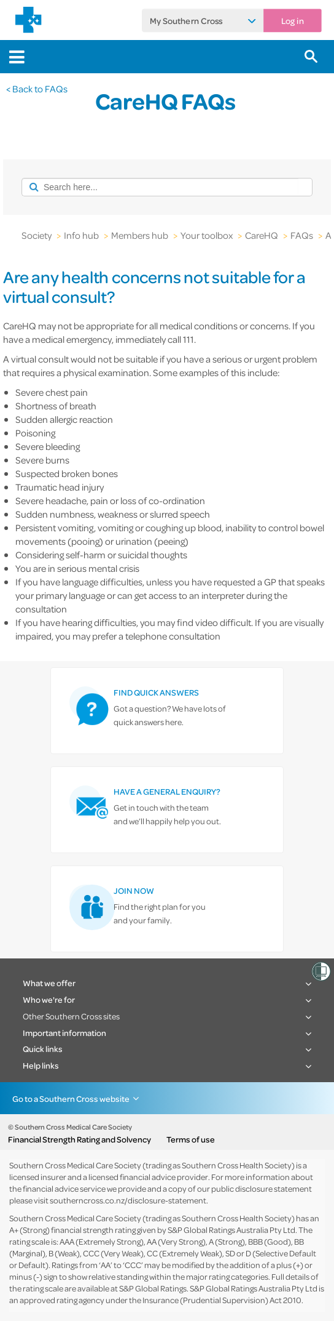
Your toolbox (207, 235)
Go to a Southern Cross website (71, 1098)
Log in (292, 20)
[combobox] (159, 187)
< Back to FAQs (37, 88)
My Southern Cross (186, 20)
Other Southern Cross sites (71, 1016)
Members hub (139, 235)
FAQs (301, 235)
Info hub (81, 235)
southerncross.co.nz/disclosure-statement (128, 1200)
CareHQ (261, 235)
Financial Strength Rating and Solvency (79, 1139)
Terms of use (190, 1139)
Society (36, 235)
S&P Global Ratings (153, 1288)
